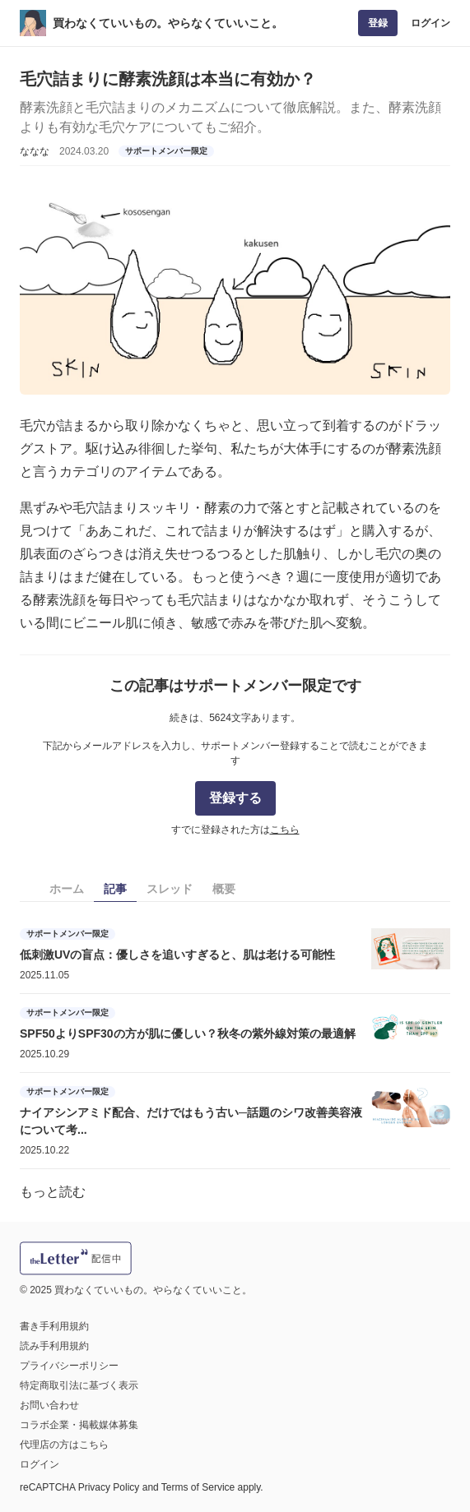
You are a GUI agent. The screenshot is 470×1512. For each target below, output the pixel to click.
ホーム (66, 888)
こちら (285, 829)
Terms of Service (198, 1487)
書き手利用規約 (54, 1326)
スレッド (170, 888)
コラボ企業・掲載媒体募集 (79, 1425)
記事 (115, 888)
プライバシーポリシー (69, 1365)
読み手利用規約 (54, 1346)
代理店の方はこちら (64, 1444)
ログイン (430, 23)
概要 (223, 888)
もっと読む (53, 1192)
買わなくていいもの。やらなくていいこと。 (168, 23)
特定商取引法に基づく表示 (79, 1385)
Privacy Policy (109, 1487)
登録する (235, 798)
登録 (378, 23)
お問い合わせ (49, 1405)
